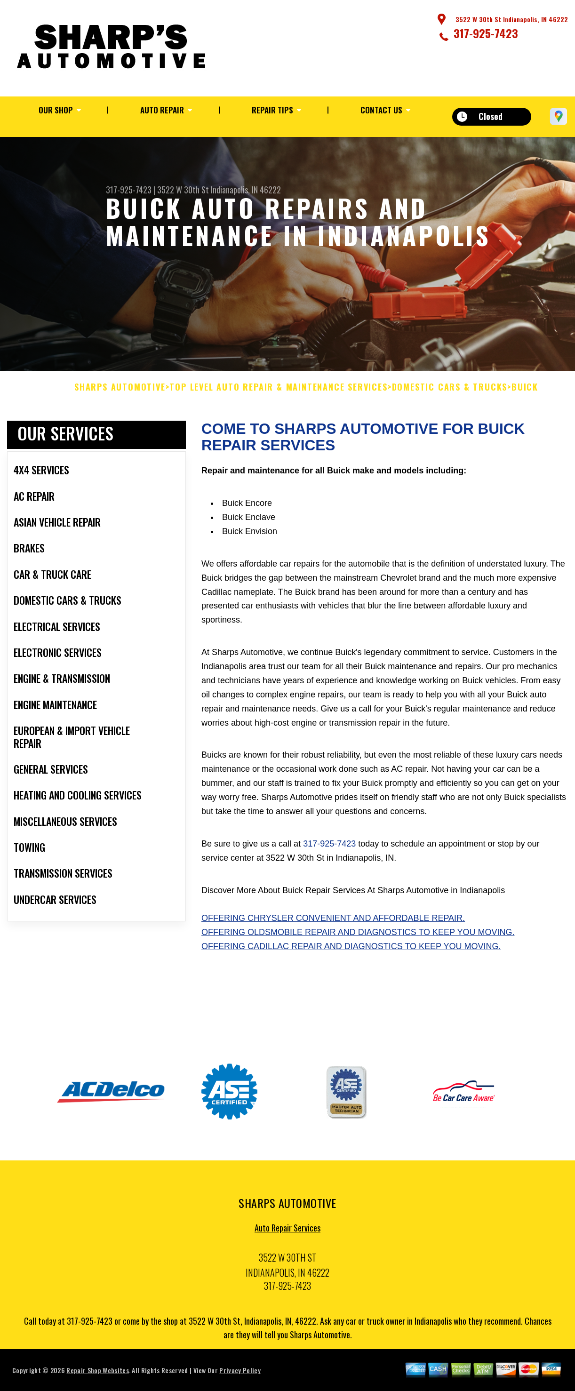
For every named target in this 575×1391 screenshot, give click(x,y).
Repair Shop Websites (97, 1375)
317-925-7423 (486, 32)
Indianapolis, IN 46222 (246, 190)
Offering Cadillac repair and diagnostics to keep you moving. (351, 951)
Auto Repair (162, 110)
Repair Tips (272, 110)
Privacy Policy (239, 1375)
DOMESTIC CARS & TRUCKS (450, 392)
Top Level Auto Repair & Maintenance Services (278, 392)
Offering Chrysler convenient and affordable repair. (333, 922)
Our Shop (56, 110)
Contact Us (381, 110)
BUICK (524, 392)
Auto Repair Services (287, 1232)
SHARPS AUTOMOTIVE (120, 392)
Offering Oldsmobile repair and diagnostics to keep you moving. (357, 937)
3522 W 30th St (183, 190)
